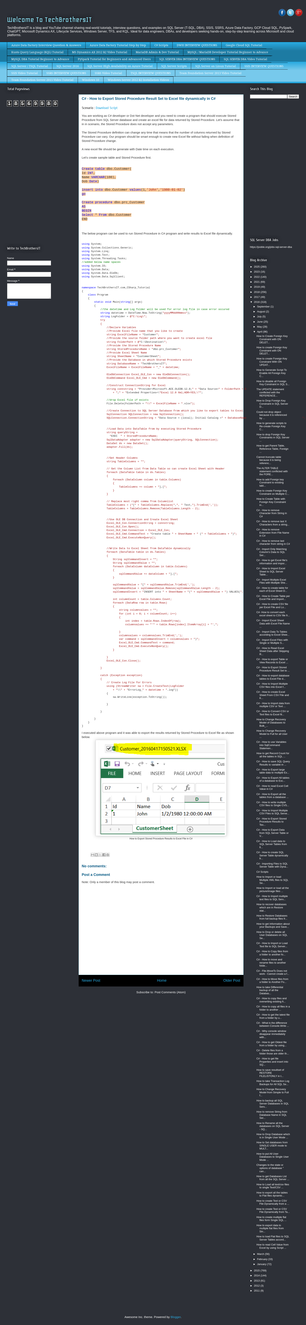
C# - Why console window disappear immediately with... (271, 1034)
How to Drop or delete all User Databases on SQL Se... (271, 935)
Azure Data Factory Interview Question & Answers (46, 45)
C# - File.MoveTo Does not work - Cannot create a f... (272, 972)
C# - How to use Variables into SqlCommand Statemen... (271, 745)
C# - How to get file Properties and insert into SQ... (272, 1061)
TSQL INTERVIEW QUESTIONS (151, 73)
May (260, 326)
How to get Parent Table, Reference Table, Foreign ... (272, 448)
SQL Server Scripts (174, 66)
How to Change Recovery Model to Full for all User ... (271, 733)
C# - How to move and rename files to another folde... (271, 962)
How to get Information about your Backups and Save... (273, 925)
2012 (257, 1285)
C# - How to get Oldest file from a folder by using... (271, 1044)
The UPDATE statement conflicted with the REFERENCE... (270, 392)
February (262, 1259)
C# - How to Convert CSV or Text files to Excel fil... (272, 713)
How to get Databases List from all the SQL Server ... (272, 1178)
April (260, 331)
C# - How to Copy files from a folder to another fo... (272, 953)
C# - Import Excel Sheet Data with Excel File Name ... (273, 623)
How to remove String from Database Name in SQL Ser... (271, 1114)
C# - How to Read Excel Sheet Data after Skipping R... (272, 651)
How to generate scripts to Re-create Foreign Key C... (271, 426)
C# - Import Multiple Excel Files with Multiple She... (271, 581)
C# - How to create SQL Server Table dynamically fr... (272, 855)
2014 (257, 1275)
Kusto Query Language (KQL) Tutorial (37, 52)
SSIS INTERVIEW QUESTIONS (264, 66)
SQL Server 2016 (68, 66)
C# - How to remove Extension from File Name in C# (272, 532)
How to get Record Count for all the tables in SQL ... (272, 755)
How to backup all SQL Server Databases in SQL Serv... (272, 1103)
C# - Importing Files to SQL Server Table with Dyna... (272, 865)
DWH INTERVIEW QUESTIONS (197, 45)
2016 (257, 301)
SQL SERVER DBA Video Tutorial (245, 59)
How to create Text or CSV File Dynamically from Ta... (273, 1210)
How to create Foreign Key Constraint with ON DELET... (271, 350)
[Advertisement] (40, 143)
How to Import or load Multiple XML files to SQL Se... (272, 879)
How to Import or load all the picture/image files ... (272, 889)
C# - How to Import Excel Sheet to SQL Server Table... (270, 571)
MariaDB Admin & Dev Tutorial (157, 52)
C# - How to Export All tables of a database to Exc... (272, 779)
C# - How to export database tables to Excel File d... (272, 677)
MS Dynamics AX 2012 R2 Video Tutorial (99, 52)
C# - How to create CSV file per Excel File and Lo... (272, 606)
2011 (257, 1290)
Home (161, 980)
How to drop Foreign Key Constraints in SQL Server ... (272, 437)
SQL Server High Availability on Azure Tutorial (120, 66)
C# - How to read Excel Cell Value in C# (272, 787)
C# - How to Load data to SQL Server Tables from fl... (271, 844)
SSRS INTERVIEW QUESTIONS (66, 73)
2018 (257, 292)
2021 (257, 281)
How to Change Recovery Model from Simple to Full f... (272, 1092)
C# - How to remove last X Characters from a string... (272, 523)
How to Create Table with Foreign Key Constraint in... (271, 501)
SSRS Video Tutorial (108, 73)
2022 (257, 276)
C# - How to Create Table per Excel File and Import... (273, 598)
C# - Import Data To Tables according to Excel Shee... (272, 633)
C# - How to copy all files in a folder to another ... (273, 1008)
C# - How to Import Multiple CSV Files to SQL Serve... (272, 812)
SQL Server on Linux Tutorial (215, 66)
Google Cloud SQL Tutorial (244, 45)
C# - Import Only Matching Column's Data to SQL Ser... (271, 552)
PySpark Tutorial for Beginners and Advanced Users (114, 59)
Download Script (107, 108)
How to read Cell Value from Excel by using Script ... (272, 1246)
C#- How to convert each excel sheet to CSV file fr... (273, 614)
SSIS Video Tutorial (24, 73)
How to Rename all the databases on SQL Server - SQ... (272, 1126)
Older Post (231, 980)
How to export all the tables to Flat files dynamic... (272, 1194)
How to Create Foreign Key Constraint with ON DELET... (272, 339)
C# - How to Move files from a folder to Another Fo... (272, 981)
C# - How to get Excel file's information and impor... (271, 562)
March (261, 1253)
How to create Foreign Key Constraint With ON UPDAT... (271, 361)
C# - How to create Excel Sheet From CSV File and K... (272, 695)
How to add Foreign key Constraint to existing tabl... (270, 482)
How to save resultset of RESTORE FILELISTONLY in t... (270, 1073)
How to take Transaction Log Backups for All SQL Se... (272, 1083)
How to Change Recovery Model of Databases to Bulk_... (271, 722)
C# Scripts (161, 45)
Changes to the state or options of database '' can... (270, 1168)
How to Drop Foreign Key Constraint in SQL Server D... (272, 403)
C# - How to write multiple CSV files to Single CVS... (272, 804)
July (259, 316)
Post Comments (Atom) (170, 992)
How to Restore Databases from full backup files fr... (271, 917)
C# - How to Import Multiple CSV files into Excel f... (272, 685)
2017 (257, 296)
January (262, 1264)
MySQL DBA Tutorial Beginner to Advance (40, 59)
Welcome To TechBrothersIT (49, 20)
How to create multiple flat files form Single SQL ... (271, 1219)
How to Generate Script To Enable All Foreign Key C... (271, 373)
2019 (257, 286)
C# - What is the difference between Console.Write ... (272, 1024)
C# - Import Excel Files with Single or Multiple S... (272, 641)
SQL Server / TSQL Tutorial (29, 66)
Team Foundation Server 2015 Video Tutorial (42, 79)
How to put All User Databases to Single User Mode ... (272, 1156)
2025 (257, 266)
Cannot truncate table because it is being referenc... (268, 460)
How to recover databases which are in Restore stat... (271, 907)
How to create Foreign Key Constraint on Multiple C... (272, 492)
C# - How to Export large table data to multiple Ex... (272, 771)
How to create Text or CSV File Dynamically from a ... (272, 1202)
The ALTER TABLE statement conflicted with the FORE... (272, 471)
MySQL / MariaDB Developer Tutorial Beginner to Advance (228, 52)
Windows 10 (90, 79)
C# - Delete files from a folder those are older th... (272, 1052)
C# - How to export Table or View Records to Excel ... (272, 661)
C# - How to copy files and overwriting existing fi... (271, 1000)
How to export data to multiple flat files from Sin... (270, 1228)
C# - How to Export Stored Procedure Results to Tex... (271, 821)
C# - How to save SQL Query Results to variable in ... (273, 763)
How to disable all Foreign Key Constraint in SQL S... (272, 383)
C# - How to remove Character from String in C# (271, 513)
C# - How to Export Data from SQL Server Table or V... (272, 832)
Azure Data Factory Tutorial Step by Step (118, 45)
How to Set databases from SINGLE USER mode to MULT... (272, 1145)
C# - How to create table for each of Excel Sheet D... (272, 589)
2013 (257, 1280)
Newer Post (91, 980)
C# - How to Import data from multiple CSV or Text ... (273, 705)
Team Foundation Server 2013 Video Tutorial (210, 73)
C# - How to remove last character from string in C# (273, 542)
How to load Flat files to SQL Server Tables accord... (272, 1238)
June (260, 321)
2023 (257, 271)
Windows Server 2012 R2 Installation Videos (138, 79)
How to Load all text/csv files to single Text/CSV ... (272, 1186)
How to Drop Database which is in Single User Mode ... (273, 1136)
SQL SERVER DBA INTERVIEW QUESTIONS (187, 59)
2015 (257, 1270)
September (263, 306)
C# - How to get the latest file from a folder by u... (273, 1016)
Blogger (176, 1317)
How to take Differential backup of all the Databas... (269, 990)
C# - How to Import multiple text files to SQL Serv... (272, 898)
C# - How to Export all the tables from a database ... (272, 796)
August (261, 311)
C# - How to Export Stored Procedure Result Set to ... (273, 669)
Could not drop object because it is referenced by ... (271, 415)
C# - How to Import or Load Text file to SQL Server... (272, 945)
